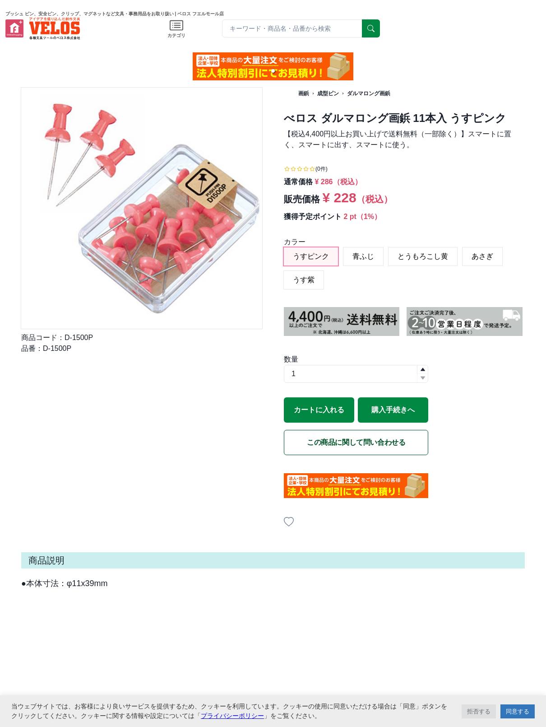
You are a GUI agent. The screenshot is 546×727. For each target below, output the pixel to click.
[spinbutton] (356, 374)
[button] (273, 71)
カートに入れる (319, 410)
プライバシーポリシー (232, 715)
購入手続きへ (393, 410)
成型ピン (328, 93)
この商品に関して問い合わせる (356, 442)
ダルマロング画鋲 (368, 93)
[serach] (371, 28)
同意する (517, 711)
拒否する (478, 711)
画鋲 (303, 93)
